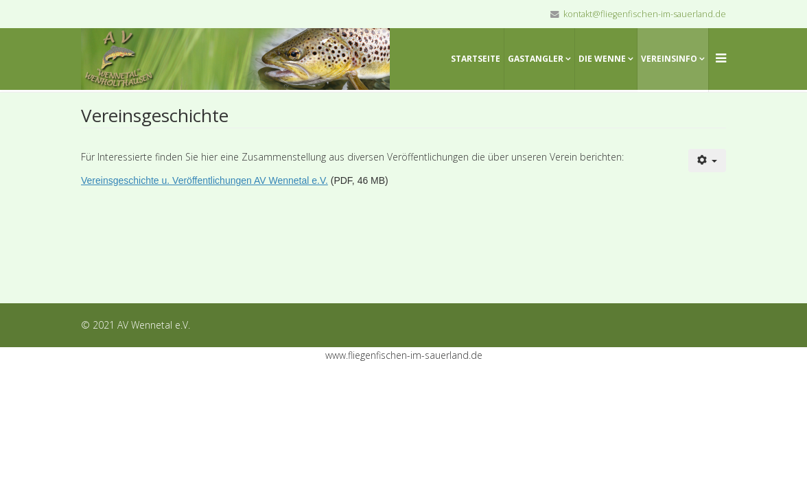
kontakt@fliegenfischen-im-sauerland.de (644, 14)
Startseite (475, 58)
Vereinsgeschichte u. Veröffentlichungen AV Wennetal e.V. (204, 180)
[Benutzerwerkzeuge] (707, 160)
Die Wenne (602, 58)
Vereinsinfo (669, 58)
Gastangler (535, 58)
